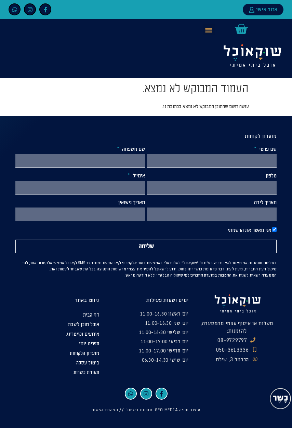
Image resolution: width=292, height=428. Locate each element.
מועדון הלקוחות (84, 353)
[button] (209, 30)
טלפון (271, 176)
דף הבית (91, 315)
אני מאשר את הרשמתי (249, 230)
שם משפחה (133, 149)
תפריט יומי (89, 344)
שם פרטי (267, 149)
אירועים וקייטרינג (82, 334)
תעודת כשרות (86, 372)
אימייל (138, 176)
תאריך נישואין (131, 203)
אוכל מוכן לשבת (83, 324)
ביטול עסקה (87, 363)
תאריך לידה (265, 203)
